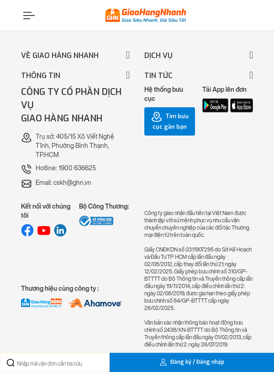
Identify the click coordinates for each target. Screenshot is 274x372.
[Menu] (27, 15)
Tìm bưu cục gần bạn (170, 121)
